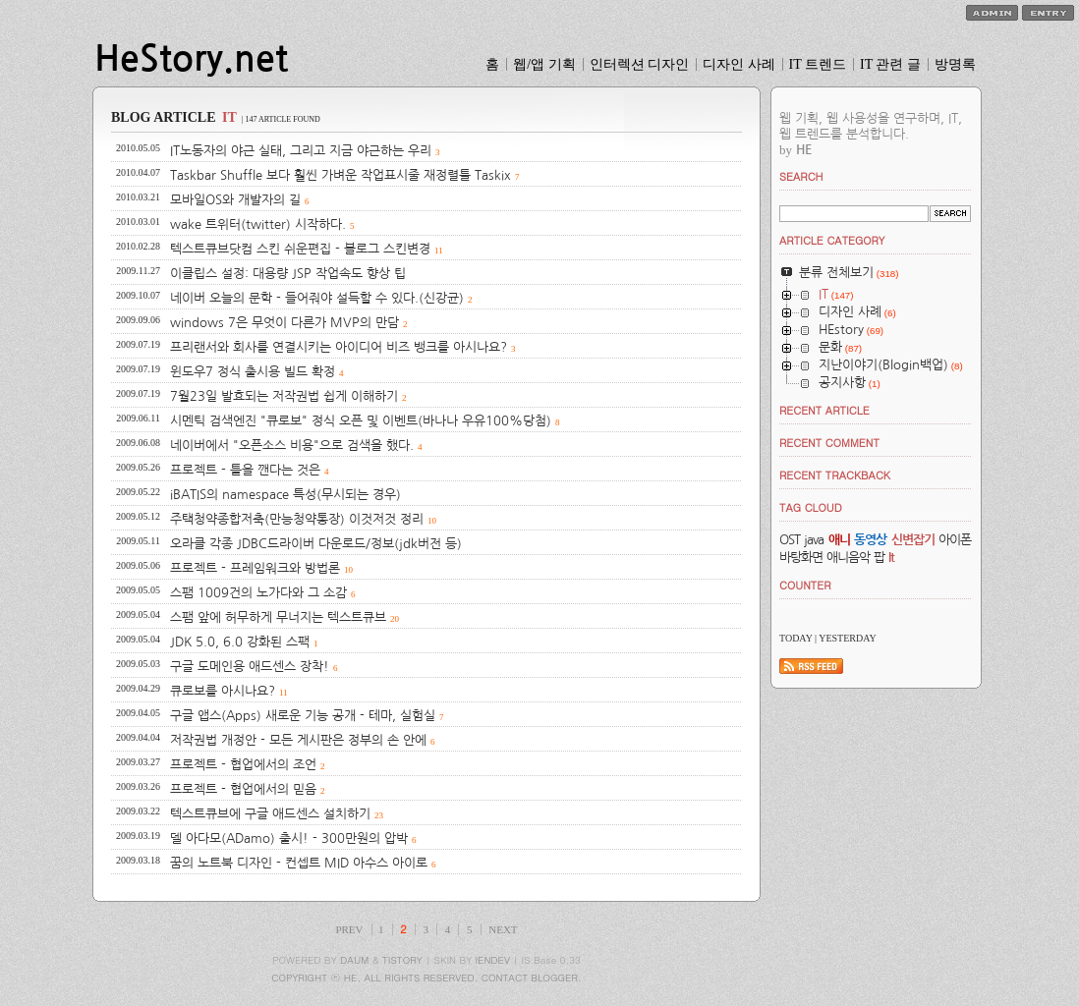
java (813, 539)
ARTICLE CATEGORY (831, 240)
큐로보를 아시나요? (222, 691)
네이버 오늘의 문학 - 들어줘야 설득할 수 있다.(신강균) (317, 298)
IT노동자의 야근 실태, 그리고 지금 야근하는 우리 (300, 150)
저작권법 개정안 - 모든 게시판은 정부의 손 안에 (298, 740)
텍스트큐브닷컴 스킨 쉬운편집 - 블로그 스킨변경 (300, 249)
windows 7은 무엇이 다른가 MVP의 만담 (284, 322)
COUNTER (805, 585)
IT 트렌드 (817, 64)
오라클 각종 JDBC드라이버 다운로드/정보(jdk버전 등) (316, 543)
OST (789, 539)
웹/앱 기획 (544, 64)
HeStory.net (191, 59)
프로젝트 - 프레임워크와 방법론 (255, 568)
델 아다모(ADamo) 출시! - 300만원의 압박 (289, 838)
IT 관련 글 (890, 64)
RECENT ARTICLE (824, 410)
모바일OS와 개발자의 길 (235, 200)
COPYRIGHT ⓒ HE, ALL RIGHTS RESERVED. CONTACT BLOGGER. (426, 977)
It (891, 557)
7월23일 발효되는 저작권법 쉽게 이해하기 (284, 396)
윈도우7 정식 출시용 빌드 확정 (252, 371)
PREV (349, 929)
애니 (839, 539)
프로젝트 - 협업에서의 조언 (243, 764)
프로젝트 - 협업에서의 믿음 (243, 789)
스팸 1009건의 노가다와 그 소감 (258, 593)
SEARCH (801, 176)
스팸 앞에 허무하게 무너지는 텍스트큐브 (278, 617)
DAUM (354, 960)
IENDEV (493, 960)
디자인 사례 (739, 64)
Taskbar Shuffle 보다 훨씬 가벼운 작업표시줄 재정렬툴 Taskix (340, 175)
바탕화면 (801, 557)
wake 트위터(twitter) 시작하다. (258, 224)
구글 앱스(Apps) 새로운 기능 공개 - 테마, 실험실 (302, 715)
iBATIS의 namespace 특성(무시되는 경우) (285, 494)
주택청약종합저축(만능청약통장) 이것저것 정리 (297, 519)
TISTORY (402, 960)
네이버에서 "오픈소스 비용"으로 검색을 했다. (292, 445)
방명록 (955, 64)
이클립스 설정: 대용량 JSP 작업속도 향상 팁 (288, 273)
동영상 (870, 539)
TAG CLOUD (810, 507)
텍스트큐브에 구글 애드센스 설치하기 (270, 814)
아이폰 (954, 539)
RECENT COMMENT (829, 442)
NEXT (502, 929)
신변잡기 (913, 539)
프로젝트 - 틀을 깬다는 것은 (245, 470)
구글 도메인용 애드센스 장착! (249, 666)
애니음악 (848, 557)
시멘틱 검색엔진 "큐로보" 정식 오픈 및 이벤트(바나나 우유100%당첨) (360, 421)
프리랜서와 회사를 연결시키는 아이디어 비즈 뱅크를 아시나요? (338, 347)
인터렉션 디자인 (640, 64)
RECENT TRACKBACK (834, 475)
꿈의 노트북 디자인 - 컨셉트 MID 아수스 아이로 (298, 863)
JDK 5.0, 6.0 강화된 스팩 (240, 642)
